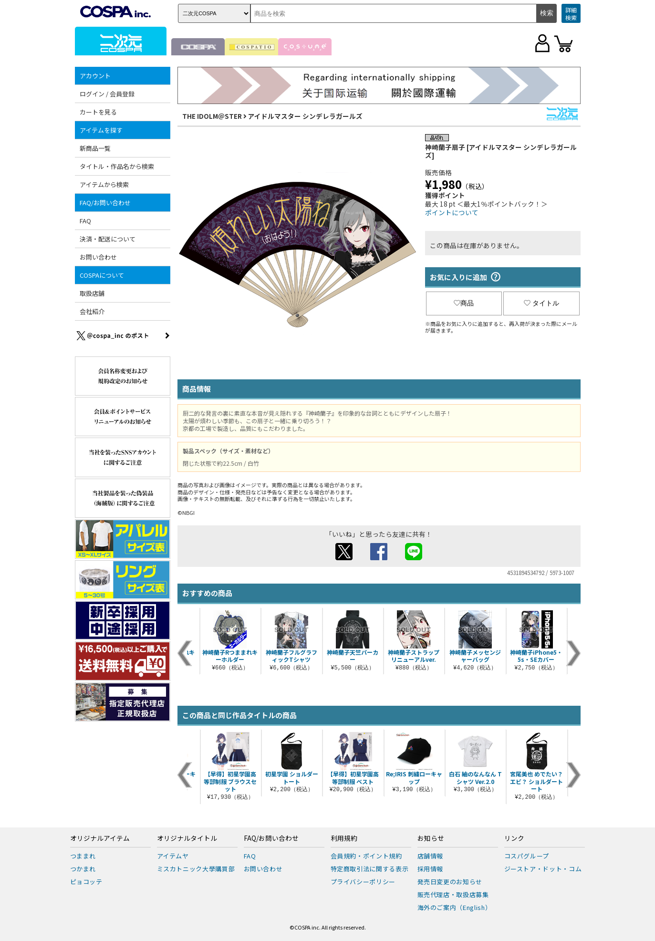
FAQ (85, 220)
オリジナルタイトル (187, 838)
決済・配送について (107, 238)
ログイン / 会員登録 (107, 93)
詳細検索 (571, 13)
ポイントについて (451, 212)
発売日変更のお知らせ (450, 881)
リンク (514, 838)
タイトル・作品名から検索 (117, 166)
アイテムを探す (101, 130)
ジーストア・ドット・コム (543, 868)
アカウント (95, 75)
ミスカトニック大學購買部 (196, 868)
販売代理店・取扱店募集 (453, 894)
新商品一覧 (95, 148)
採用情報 (430, 868)
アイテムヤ (173, 855)
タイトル (541, 303)
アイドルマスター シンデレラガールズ (305, 116)
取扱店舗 (92, 293)
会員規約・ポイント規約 (366, 855)
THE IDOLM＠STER (212, 116)
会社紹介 (92, 311)
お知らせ (430, 838)
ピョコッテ (86, 881)
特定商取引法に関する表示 (370, 868)
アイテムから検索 (104, 184)
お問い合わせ (98, 256)
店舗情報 (430, 855)
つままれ (83, 855)
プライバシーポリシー (363, 881)
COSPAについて (102, 275)
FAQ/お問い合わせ (105, 202)
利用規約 (344, 838)
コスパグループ (527, 855)
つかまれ (83, 868)
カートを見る (98, 111)
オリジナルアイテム (100, 838)
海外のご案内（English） (454, 907)
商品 (464, 303)
